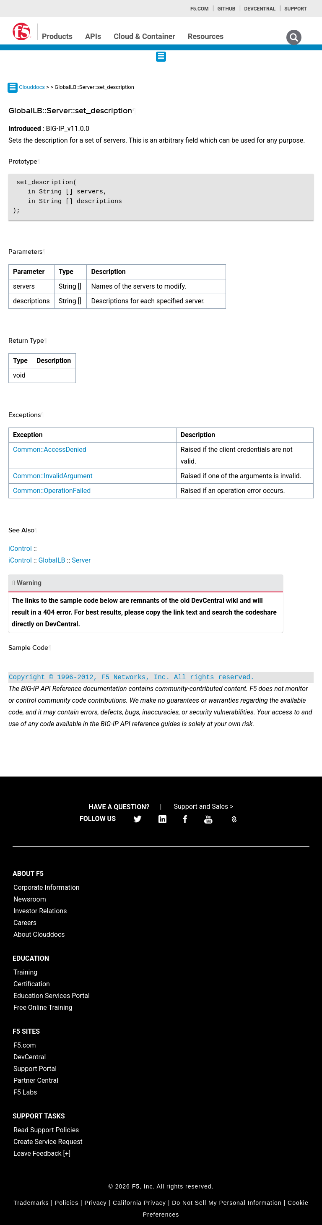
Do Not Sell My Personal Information (226, 1202)
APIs (93, 36)
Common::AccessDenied (49, 450)
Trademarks (31, 1202)
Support (295, 9)
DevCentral (29, 1057)
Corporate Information (46, 887)
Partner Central (35, 1080)
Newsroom (29, 899)
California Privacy (139, 1202)
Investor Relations (40, 911)
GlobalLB (51, 560)
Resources (206, 36)
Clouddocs (32, 87)
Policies (66, 1202)
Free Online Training (43, 1007)
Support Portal (35, 1069)
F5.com (199, 9)
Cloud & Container (144, 36)
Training (25, 972)
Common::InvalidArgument (53, 476)
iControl (20, 549)
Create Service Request (48, 1142)
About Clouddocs (39, 934)
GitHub (226, 9)
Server (81, 560)
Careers (24, 923)
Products (57, 36)
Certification (31, 984)
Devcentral (259, 9)
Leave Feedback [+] (41, 1153)
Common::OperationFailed (52, 491)
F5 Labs (25, 1092)
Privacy (96, 1202)
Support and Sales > (203, 807)
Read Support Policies (46, 1130)
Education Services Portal (51, 996)
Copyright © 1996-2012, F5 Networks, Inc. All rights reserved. (131, 677)
